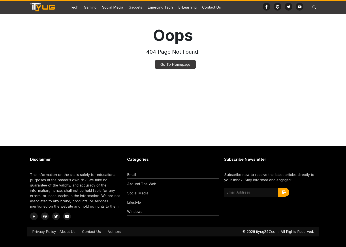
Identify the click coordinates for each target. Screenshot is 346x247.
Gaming (90, 7)
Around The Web (141, 184)
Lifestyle (134, 202)
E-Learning (187, 7)
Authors (114, 231)
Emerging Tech (160, 7)
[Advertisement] (173, 103)
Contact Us (211, 7)
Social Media (112, 7)
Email (131, 174)
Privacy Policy (44, 231)
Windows (134, 211)
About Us (67, 231)
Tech (74, 7)
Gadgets (135, 7)
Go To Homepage (175, 64)
